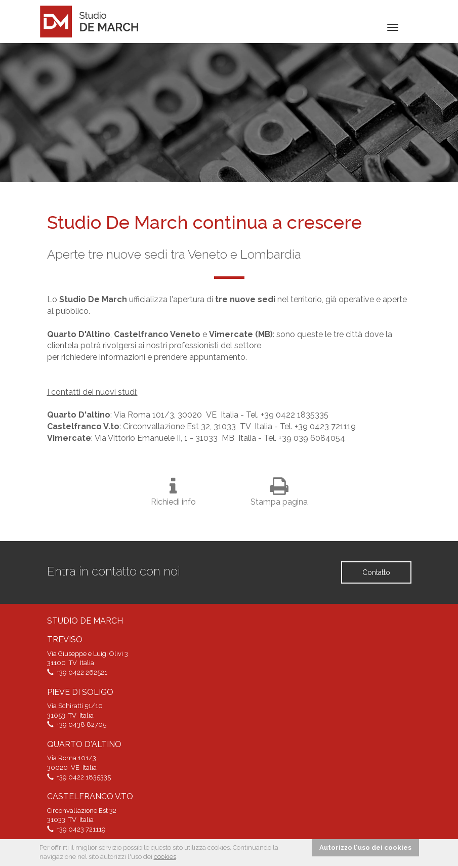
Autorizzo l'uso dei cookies (365, 847)
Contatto (376, 572)
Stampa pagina (279, 491)
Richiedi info (173, 491)
